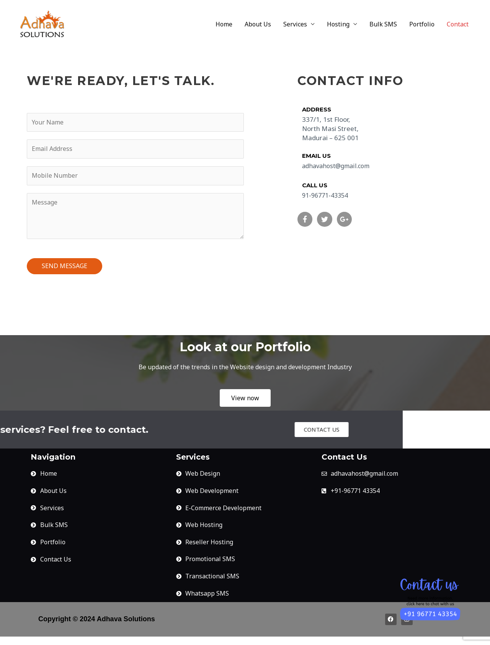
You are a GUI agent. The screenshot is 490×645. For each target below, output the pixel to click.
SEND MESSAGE (64, 266)
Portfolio (421, 24)
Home (224, 24)
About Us (258, 24)
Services (295, 24)
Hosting (338, 24)
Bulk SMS (383, 24)
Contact (458, 24)
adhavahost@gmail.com (335, 166)
